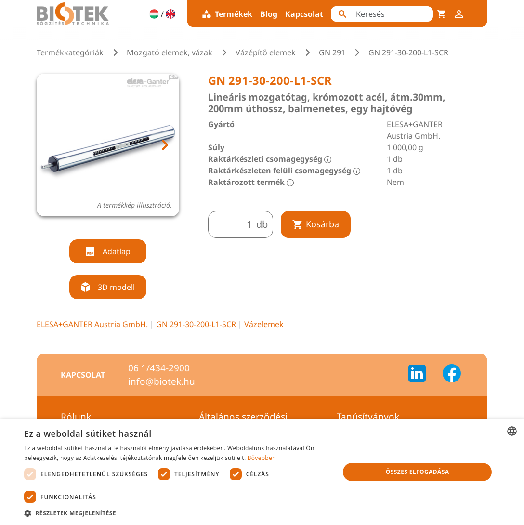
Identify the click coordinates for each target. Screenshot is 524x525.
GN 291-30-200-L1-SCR (196, 324)
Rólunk (76, 416)
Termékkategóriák (70, 52)
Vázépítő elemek (266, 52)
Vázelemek (264, 324)
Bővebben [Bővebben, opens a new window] (262, 458)
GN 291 (332, 52)
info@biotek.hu (161, 381)
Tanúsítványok (368, 416)
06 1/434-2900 (159, 368)
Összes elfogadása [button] (417, 472)
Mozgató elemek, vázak (169, 52)
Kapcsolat (304, 14)
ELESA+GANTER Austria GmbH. (92, 324)
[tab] (99, 227)
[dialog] (262, 472)
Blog (268, 14)
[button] (177, 513)
